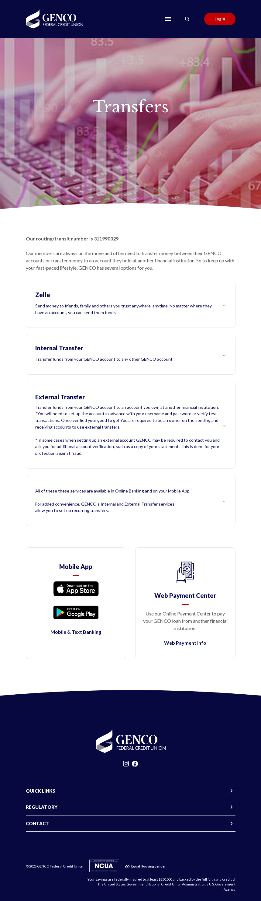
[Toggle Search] (187, 19)
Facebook (135, 765)
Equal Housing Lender (148, 866)
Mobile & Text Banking (75, 632)
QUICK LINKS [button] (40, 791)
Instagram (126, 765)
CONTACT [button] (37, 823)
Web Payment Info (185, 643)
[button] (130, 304)
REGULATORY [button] (41, 807)
